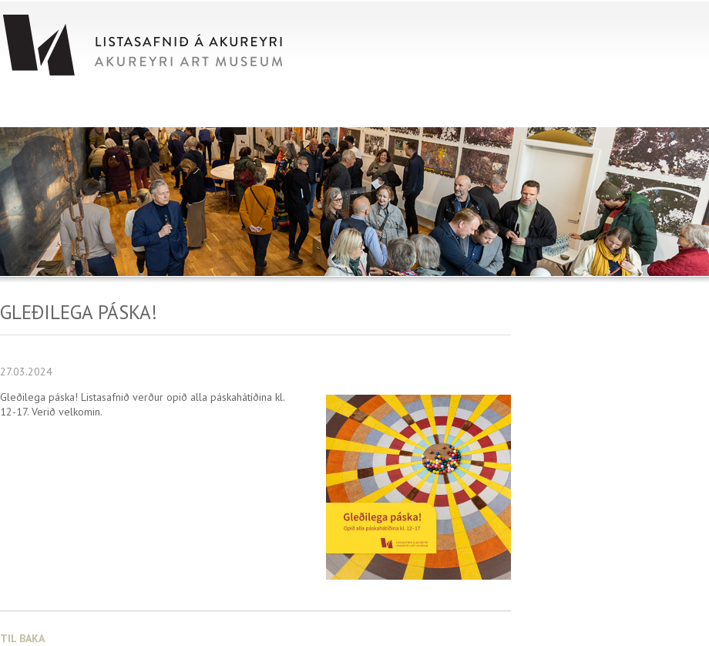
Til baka (22, 638)
